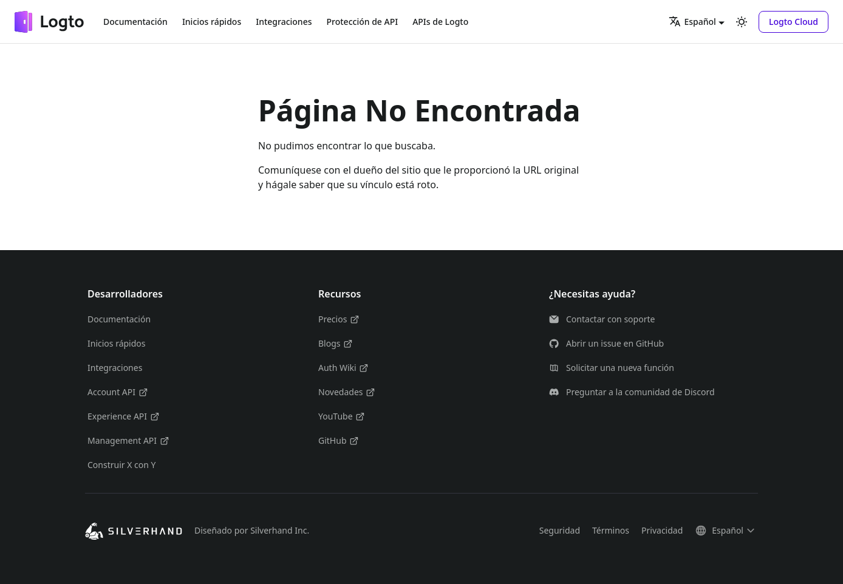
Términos (610, 530)
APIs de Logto (440, 21)
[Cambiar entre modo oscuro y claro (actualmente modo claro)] (741, 22)
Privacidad (662, 530)
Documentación (135, 21)
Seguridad (559, 530)
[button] (793, 22)
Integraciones (284, 21)
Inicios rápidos (211, 21)
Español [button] (692, 21)
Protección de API (362, 21)
